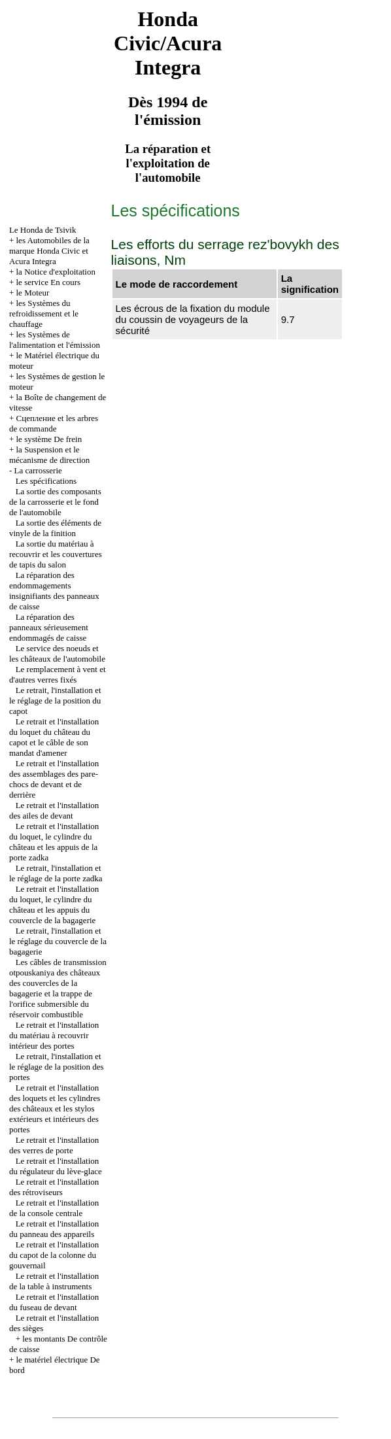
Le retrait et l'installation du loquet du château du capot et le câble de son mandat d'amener (54, 737)
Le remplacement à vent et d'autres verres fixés (57, 674)
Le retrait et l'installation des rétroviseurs (54, 1187)
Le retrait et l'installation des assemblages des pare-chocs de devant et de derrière (54, 779)
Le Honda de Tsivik (42, 230)
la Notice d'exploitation (55, 272)
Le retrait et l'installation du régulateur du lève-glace (55, 1166)
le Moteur (33, 292)
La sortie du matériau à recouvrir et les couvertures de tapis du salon (55, 554)
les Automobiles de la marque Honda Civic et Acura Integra (49, 250)
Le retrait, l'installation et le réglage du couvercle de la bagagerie (58, 941)
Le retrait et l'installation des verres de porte (54, 1145)
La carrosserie (38, 470)
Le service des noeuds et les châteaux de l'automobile (57, 653)
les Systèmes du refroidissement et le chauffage (43, 313)
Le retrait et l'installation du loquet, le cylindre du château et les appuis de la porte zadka (54, 841)
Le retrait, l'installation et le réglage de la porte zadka (56, 873)
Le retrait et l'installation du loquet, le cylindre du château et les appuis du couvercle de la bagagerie (54, 904)
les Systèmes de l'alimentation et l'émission (54, 340)
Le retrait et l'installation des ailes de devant (54, 810)
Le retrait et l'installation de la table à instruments (54, 1281)
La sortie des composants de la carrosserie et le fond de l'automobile (55, 501)
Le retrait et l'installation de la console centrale (54, 1208)
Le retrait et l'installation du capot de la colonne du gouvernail (54, 1255)
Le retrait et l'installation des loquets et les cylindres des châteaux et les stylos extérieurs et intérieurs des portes (54, 1108)
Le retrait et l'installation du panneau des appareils (54, 1229)
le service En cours (48, 282)
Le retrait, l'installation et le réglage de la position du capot (55, 700)
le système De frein (49, 439)
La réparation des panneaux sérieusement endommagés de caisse (48, 627)
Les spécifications (46, 481)
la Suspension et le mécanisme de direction (49, 455)
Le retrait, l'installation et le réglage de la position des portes (56, 1066)
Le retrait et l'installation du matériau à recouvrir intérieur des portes (54, 1035)
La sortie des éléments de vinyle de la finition (55, 528)
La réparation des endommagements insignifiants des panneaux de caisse (54, 590)
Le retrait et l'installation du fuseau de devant (54, 1302)
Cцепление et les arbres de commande (53, 423)
